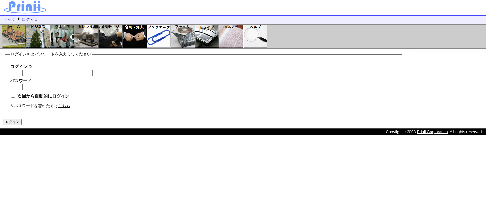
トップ (9, 19)
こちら (64, 105)
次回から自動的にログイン (40, 96)
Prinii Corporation (432, 131)
